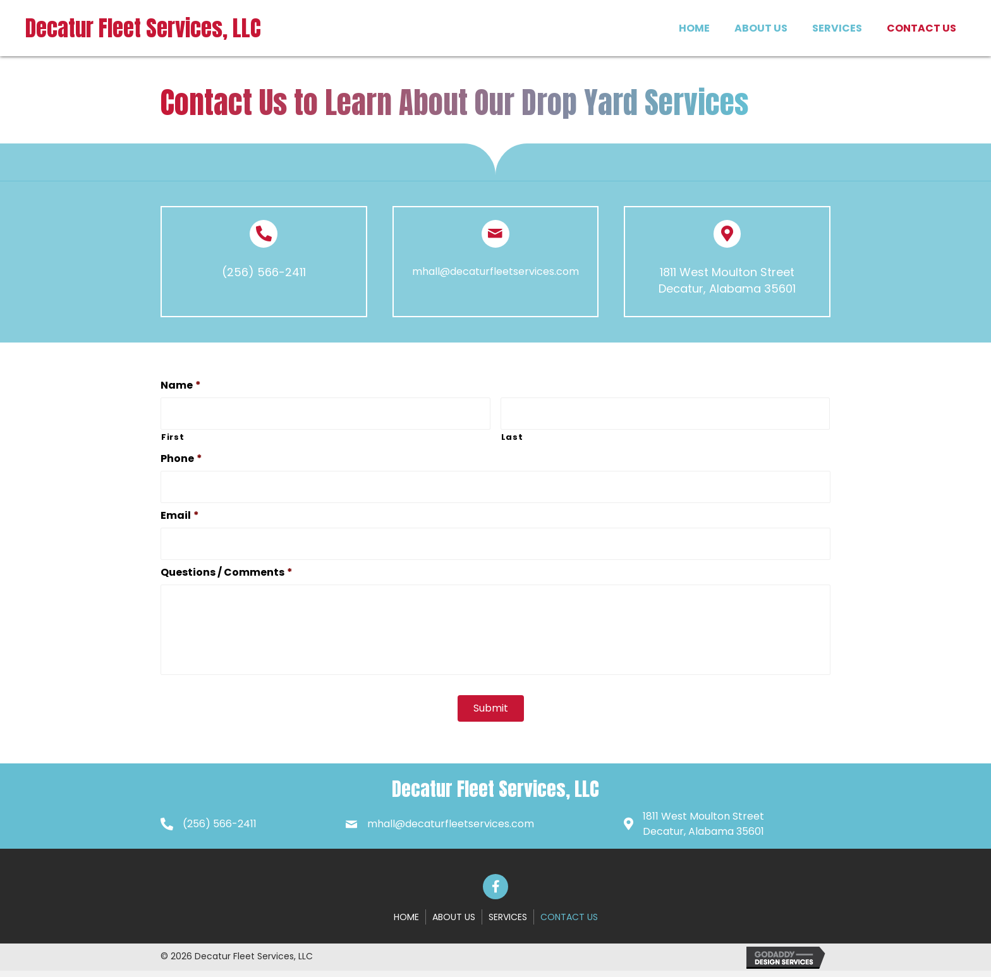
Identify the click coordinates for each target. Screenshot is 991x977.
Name (181, 385)
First (172, 436)
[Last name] (665, 412)
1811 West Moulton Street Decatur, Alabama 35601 (727, 280)
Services (508, 922)
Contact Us (569, 922)
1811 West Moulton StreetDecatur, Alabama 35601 (703, 829)
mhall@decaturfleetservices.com (495, 271)
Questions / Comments (227, 568)
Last (512, 436)
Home (406, 922)
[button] (495, 892)
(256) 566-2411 (264, 272)
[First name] (325, 412)
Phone (181, 457)
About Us (453, 922)
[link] (694, 26)
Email (180, 512)
